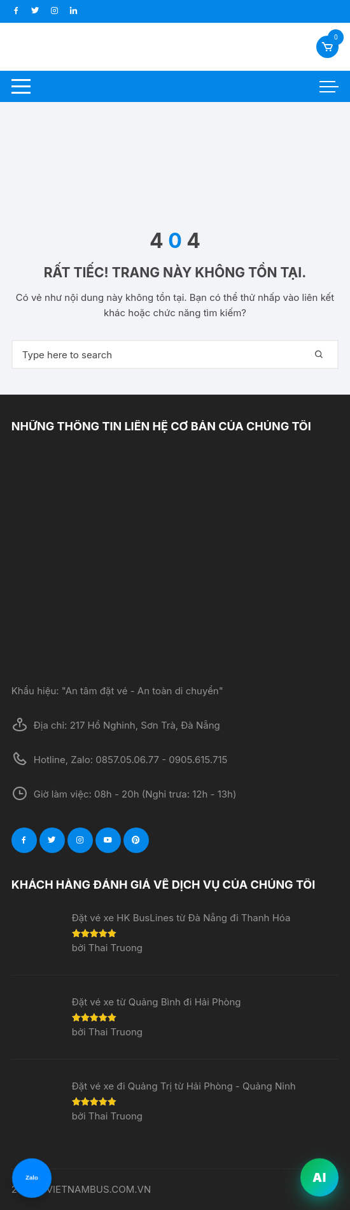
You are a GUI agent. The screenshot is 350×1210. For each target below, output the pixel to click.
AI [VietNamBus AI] (319, 1177)
